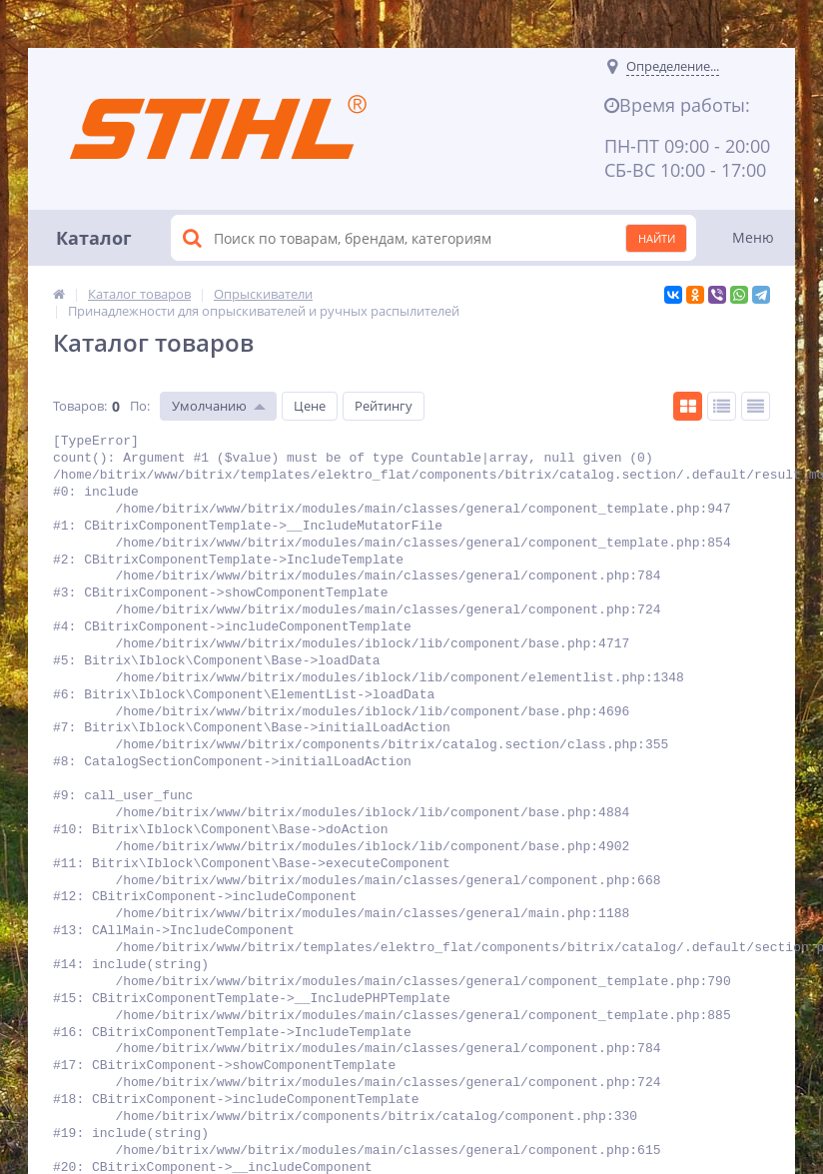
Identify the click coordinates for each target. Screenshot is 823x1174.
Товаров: (80, 406)
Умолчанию (209, 406)
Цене (310, 406)
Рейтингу (383, 406)
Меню (753, 237)
